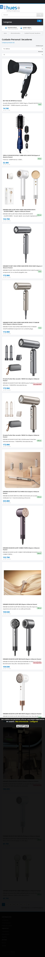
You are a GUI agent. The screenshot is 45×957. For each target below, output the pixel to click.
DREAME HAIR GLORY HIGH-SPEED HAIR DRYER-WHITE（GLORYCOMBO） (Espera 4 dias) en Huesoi (19, 210)
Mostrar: (40, 51)
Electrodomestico (15, 33)
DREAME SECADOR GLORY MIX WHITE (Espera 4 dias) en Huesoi (22, 714)
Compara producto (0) (8, 42)
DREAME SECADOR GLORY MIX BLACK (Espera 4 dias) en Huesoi (22, 659)
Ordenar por (39, 46)
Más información (21, 721)
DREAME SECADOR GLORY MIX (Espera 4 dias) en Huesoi (20, 604)
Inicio (5, 33)
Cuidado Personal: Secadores (32, 33)
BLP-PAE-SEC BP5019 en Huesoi (12, 101)
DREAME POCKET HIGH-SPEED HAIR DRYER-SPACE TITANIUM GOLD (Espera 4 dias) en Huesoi (21, 323)
